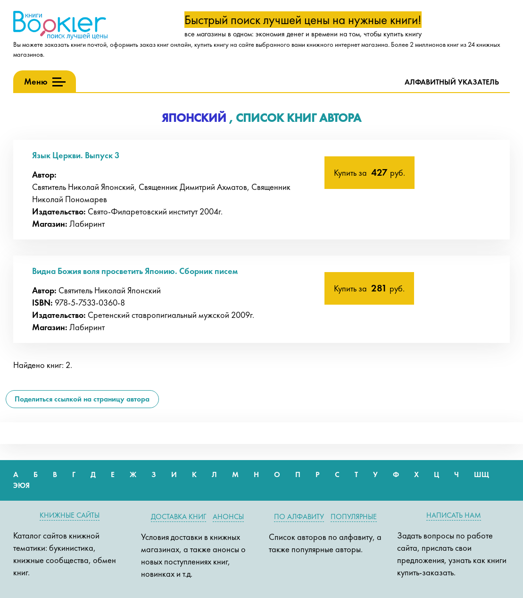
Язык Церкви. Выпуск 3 (75, 155)
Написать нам (453, 515)
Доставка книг (178, 516)
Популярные (354, 516)
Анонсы (228, 516)
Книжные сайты (70, 515)
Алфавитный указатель (452, 82)
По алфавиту (299, 516)
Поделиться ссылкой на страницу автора (82, 399)
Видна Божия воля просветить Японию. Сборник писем (135, 270)
